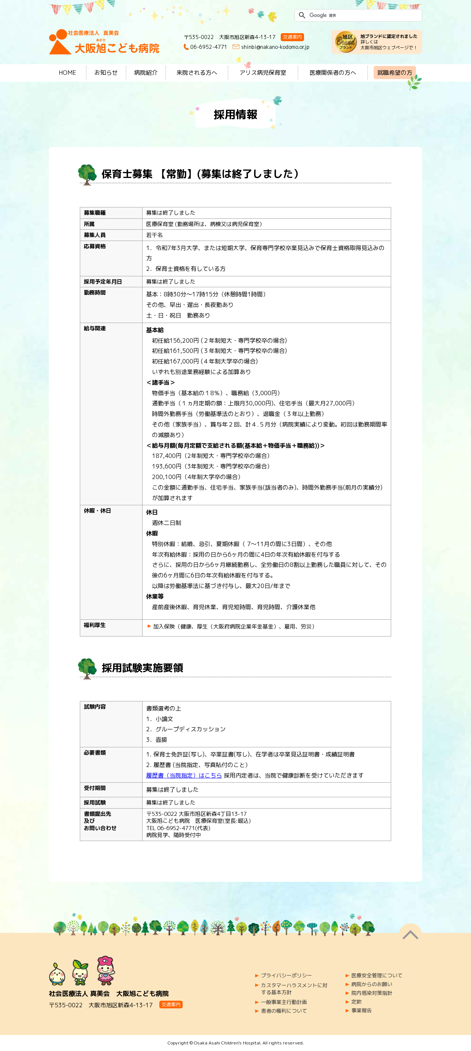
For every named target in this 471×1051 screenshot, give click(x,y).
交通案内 (292, 37)
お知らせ (106, 73)
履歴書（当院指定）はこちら (184, 775)
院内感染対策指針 (371, 993)
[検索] (357, 15)
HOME (67, 73)
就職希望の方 (394, 73)
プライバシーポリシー (286, 975)
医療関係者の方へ (333, 73)
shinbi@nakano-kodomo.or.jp (275, 46)
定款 (356, 1001)
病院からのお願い (371, 984)
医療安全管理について (376, 975)
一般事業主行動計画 (284, 1002)
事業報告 (361, 1010)
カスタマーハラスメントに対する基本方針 (294, 989)
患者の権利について (284, 1010)
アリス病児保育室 (263, 73)
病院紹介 (145, 73)
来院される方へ (196, 73)
